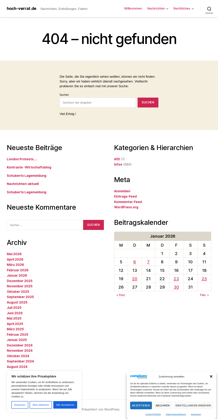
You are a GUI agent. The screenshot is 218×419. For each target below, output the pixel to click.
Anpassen (19, 405)
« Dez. (121, 295)
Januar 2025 (17, 340)
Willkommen (133, 8)
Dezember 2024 (20, 345)
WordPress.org (126, 207)
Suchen (64, 94)
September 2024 (20, 361)
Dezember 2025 (20, 281)
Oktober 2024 (18, 356)
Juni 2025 (15, 313)
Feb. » (204, 295)
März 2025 (15, 329)
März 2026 (15, 265)
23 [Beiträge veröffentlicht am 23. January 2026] (176, 278)
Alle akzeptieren (65, 405)
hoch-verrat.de (21, 8)
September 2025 (20, 297)
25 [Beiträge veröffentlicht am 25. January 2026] (204, 278)
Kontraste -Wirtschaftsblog (29, 167)
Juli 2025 (14, 308)
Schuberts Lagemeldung (26, 176)
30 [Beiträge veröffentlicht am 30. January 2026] (176, 287)
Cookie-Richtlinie (153, 414)
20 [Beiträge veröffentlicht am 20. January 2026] (134, 278)
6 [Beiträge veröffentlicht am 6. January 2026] (134, 261)
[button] (211, 376)
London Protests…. (22, 159)
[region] (44, 391)
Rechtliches (182, 8)
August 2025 (17, 302)
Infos (118, 164)
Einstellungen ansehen (193, 405)
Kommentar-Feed (128, 202)
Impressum (196, 414)
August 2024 (17, 367)
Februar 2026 (17, 270)
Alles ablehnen (40, 405)
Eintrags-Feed (125, 196)
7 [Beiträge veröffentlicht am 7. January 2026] (148, 261)
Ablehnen (163, 405)
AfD (117, 159)
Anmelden (122, 191)
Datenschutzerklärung (176, 414)
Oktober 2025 (18, 292)
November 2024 (20, 351)
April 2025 (15, 324)
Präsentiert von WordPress (101, 409)
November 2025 (20, 286)
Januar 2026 (17, 275)
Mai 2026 (14, 254)
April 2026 (15, 259)
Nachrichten (156, 8)
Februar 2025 (17, 335)
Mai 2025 (14, 318)
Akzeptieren (141, 405)
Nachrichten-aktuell (23, 184)
